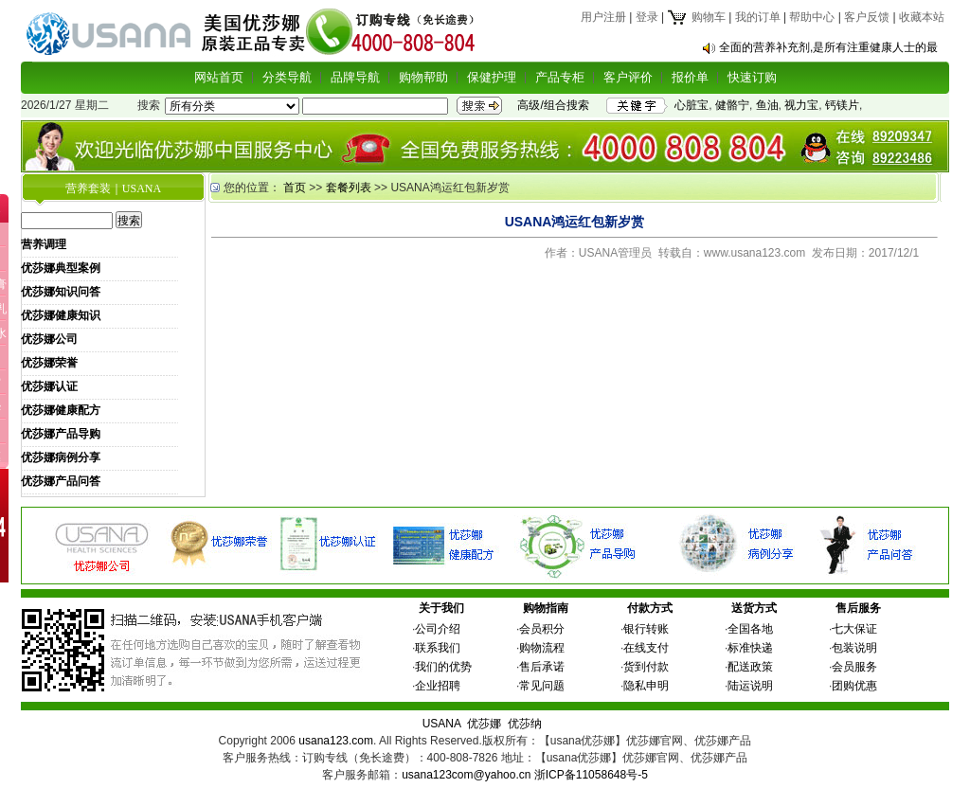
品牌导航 (355, 77)
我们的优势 (443, 666)
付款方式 (650, 608)
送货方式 (754, 608)
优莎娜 (484, 723)
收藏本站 (921, 17)
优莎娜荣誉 (49, 362)
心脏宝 (691, 105)
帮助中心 (812, 17)
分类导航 (287, 77)
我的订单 (758, 17)
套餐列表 (348, 187)
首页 (294, 187)
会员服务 (854, 666)
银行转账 (646, 629)
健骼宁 (732, 105)
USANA (441, 723)
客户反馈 (866, 17)
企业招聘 (437, 685)
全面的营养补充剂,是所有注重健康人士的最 (828, 47)
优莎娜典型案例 (60, 268)
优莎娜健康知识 (60, 315)
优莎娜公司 (49, 339)
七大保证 (854, 629)
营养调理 (43, 244)
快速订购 (752, 77)
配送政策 (750, 666)
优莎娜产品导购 (60, 433)
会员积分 (542, 629)
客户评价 (628, 77)
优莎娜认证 (49, 386)
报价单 (690, 77)
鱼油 (767, 105)
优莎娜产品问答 (60, 481)
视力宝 (801, 105)
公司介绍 (437, 629)
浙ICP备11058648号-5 (591, 774)
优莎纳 (525, 723)
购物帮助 (423, 77)
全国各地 (750, 629)
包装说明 (854, 647)
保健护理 (491, 77)
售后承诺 (542, 666)
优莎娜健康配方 (60, 410)
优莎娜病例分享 (60, 457)
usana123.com (335, 740)
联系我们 (437, 647)
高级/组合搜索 (552, 105)
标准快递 (750, 647)
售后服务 (858, 608)
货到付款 (646, 666)
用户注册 (603, 17)
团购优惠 (854, 685)
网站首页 (218, 77)
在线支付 (646, 647)
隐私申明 (646, 685)
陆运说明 (750, 685)
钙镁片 (842, 105)
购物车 (696, 17)
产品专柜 (559, 77)
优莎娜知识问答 (60, 291)
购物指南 (545, 608)
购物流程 (542, 647)
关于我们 (441, 608)
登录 (647, 17)
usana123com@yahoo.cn (466, 774)
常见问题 (542, 685)
